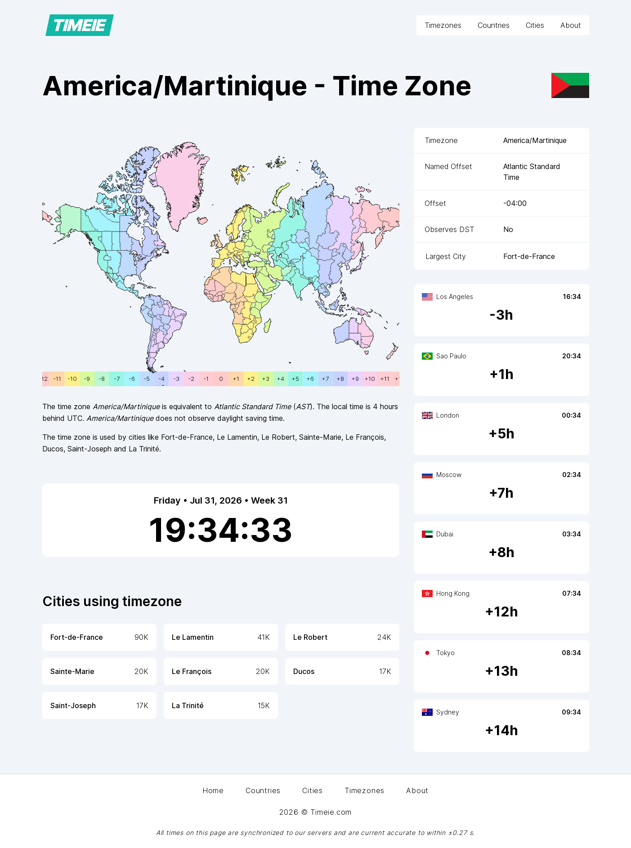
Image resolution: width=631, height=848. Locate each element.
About (570, 25)
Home (213, 790)
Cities (535, 25)
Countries (494, 25)
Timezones (443, 25)
